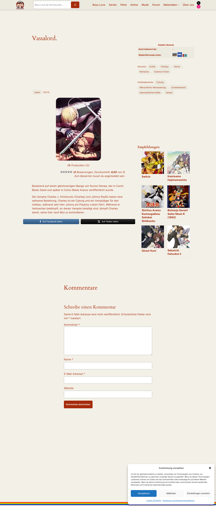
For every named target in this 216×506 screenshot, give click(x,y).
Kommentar (72, 324)
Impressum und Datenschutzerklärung (178, 500)
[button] (210, 467)
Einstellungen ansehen (198, 493)
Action (152, 66)
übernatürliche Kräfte (150, 92)
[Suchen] (75, 5)
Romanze (144, 71)
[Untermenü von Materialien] (178, 5)
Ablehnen (171, 493)
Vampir (169, 92)
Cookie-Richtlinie (153, 500)
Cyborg (160, 82)
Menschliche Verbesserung (153, 87)
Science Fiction (161, 71)
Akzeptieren (144, 493)
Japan (37, 92)
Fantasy (165, 66)
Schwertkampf (178, 87)
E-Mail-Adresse (74, 373)
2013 (46, 92)
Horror (177, 66)
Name (68, 359)
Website (69, 388)
